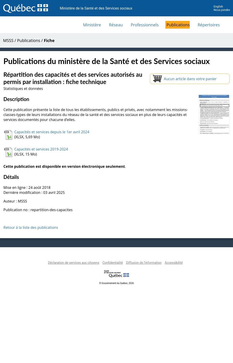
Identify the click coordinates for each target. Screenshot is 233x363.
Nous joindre (221, 10)
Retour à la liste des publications (30, 227)
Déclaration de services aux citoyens (73, 262)
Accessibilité (174, 262)
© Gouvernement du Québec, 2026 (116, 283)
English (218, 6)
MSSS (8, 40)
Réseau (116, 24)
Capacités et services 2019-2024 (41, 149)
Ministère (92, 24)
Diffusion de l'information (144, 262)
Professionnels (145, 24)
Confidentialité (112, 262)
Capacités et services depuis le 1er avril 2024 (51, 131)
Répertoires (209, 24)
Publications (178, 24)
